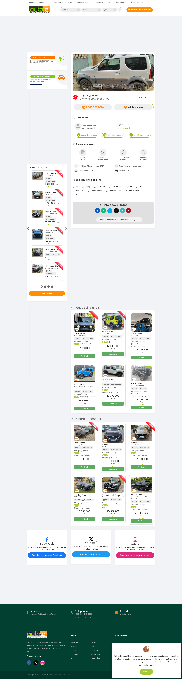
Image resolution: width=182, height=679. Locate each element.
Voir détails (84, 356)
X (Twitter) (95, 654)
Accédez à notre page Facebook (47, 555)
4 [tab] (52, 286)
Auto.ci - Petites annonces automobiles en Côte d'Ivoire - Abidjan (40, 9)
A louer (74, 646)
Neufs (93, 643)
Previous (28, 228)
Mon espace (137, 2)
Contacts (120, 2)
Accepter (145, 671)
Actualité (99, 2)
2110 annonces (123, 128)
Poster (93, 646)
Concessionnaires (84, 2)
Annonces (43, 2)
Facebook (75, 654)
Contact (74, 650)
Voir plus (47, 293)
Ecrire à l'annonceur (113, 135)
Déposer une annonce (63, 2)
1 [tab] (42, 286)
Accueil (32, 2)
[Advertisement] (91, 33)
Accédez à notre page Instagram (135, 555)
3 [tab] (48, 286)
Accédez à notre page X (91, 554)
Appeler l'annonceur (87, 135)
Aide (109, 2)
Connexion (95, 658)
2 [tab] (45, 286)
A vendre (74, 643)
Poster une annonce (139, 9)
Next (65, 228)
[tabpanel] (47, 225)
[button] (79, 72)
